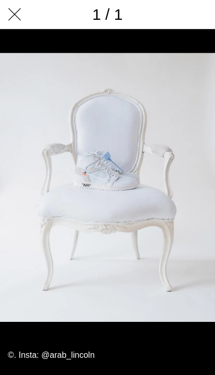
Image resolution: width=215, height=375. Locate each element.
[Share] (146, 14)
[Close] (14, 14)
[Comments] (173, 14)
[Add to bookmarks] (200, 14)
